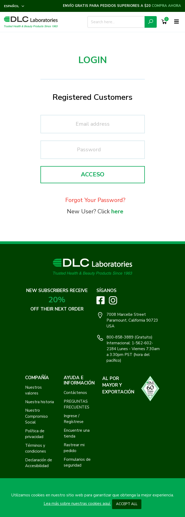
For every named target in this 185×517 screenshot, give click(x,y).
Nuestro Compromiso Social (36, 416)
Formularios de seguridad (77, 462)
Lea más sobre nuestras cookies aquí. (77, 503)
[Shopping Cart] (164, 22)
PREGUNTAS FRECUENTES (76, 404)
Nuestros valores (33, 390)
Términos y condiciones (35, 448)
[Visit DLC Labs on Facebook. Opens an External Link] (100, 300)
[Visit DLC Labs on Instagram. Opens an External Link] (113, 300)
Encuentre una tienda (77, 433)
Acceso (92, 174)
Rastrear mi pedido (74, 448)
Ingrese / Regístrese (74, 419)
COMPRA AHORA (166, 5)
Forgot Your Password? (95, 200)
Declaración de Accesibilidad (38, 463)
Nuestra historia (39, 402)
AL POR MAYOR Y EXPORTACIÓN (118, 385)
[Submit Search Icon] (151, 22)
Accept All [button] (126, 504)
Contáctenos (75, 392)
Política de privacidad (34, 434)
